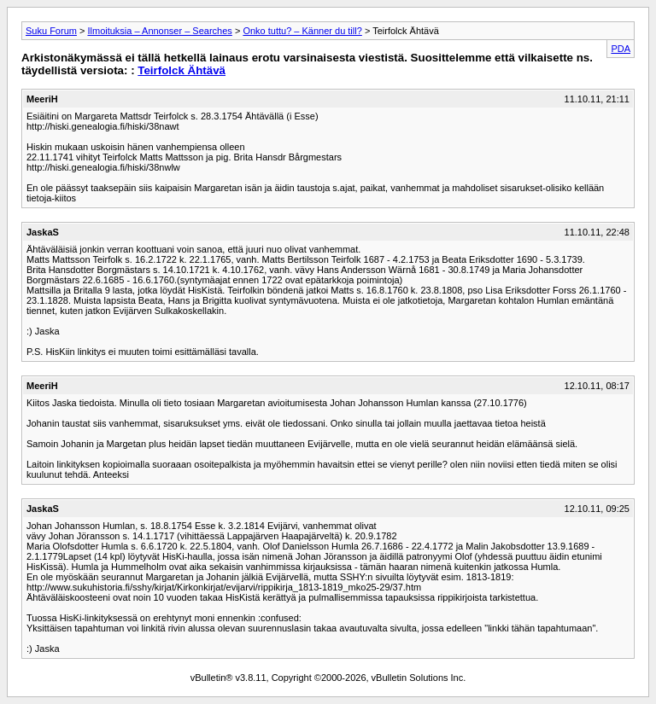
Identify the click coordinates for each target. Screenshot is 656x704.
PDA (620, 49)
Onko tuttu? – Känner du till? (302, 31)
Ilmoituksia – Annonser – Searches (159, 31)
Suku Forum (51, 31)
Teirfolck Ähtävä (182, 70)
